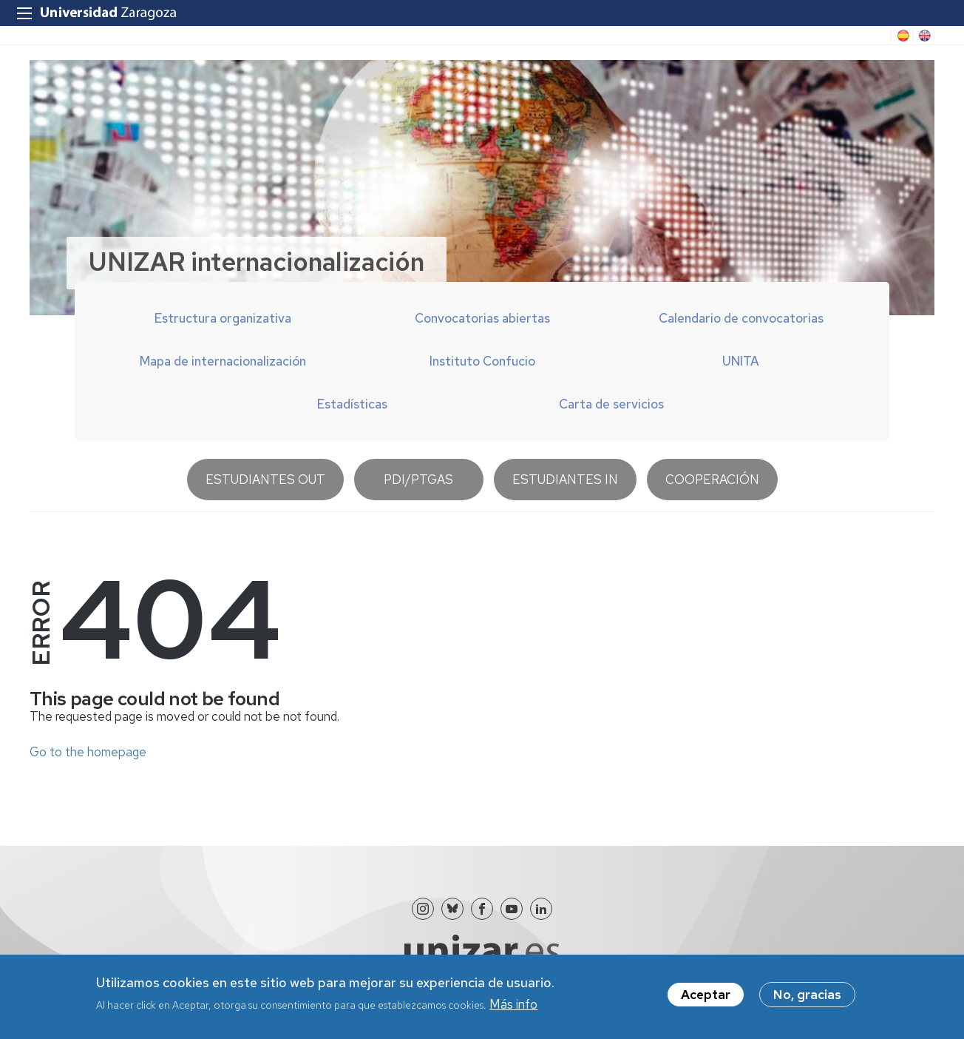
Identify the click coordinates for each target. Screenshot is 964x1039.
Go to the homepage (88, 752)
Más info (513, 1006)
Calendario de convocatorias (741, 318)
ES (902, 35)
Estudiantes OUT (265, 479)
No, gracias (807, 995)
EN (923, 35)
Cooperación (712, 479)
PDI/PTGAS (418, 479)
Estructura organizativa (223, 318)
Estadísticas (352, 404)
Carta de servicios (611, 404)
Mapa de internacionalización (223, 361)
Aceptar (705, 995)
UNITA (740, 361)
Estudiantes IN (565, 479)
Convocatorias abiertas (482, 318)
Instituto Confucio (482, 361)
